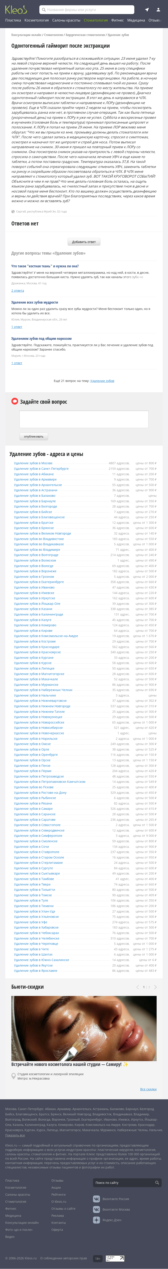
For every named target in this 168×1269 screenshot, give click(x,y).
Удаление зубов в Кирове (35, 630)
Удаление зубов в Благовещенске (43, 517)
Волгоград (13, 1119)
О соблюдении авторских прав (63, 1258)
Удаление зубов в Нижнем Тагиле (43, 711)
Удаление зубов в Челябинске (40, 938)
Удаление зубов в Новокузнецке (42, 717)
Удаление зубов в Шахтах (35, 954)
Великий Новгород (77, 1114)
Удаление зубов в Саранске (37, 814)
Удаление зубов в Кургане (36, 657)
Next (155, 987)
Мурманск (108, 1130)
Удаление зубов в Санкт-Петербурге (45, 468)
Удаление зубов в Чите (33, 949)
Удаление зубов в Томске (35, 895)
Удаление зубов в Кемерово (38, 625)
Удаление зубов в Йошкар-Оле (40, 603)
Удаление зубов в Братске (36, 522)
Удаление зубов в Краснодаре (40, 647)
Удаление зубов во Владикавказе (43, 544)
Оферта (57, 1230)
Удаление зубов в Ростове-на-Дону (44, 792)
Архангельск (81, 1109)
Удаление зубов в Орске (34, 760)
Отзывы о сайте (63, 1208)
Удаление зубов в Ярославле (38, 970)
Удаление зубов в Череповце (39, 943)
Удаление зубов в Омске (34, 744)
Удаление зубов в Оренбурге (39, 754)
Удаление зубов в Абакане (36, 474)
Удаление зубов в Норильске (39, 738)
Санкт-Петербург (31, 1109)
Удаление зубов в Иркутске (37, 598)
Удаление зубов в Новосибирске (42, 727)
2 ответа (17, 290)
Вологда (44, 1119)
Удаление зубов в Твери (34, 884)
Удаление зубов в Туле (32, 900)
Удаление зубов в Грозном (36, 576)
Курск (41, 1130)
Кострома (129, 1125)
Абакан (50, 1109)
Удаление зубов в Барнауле (37, 501)
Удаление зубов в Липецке (36, 668)
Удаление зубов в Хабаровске (39, 927)
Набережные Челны (132, 1130)
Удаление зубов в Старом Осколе (43, 857)
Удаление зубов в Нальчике (38, 695)
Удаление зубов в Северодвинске (43, 830)
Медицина (136, 20)
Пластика (13, 20)
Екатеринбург (91, 1119)
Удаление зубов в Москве (35, 463)
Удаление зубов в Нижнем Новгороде (47, 706)
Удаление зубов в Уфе (32, 922)
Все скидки (148, 1089)
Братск (44, 1114)
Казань (18, 1125)
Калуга (52, 1125)
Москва (10, 1109)
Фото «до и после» (19, 1230)
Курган (29, 1130)
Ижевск (124, 1119)
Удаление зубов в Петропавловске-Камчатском (56, 781)
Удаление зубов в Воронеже (38, 571)
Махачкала (90, 1130)
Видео (9, 1237)
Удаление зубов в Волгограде (39, 555)
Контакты (58, 1222)
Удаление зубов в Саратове (37, 819)
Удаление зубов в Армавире (38, 479)
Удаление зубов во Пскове (36, 787)
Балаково (117, 1109)
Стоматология (96, 20)
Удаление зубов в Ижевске (36, 593)
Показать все (15, 1135)
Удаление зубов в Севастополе (40, 825)
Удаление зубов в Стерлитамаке (41, 862)
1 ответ (16, 327)
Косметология (36, 20)
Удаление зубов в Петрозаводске (43, 776)
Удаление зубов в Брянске (36, 528)
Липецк (52, 1130)
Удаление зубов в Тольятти (37, 889)
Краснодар (146, 1125)
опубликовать (34, 436)
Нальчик (155, 1130)
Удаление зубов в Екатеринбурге (42, 582)
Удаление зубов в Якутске (35, 965)
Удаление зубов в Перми (35, 771)
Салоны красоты (66, 20)
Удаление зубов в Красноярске (40, 652)
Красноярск (14, 1130)
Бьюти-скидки (27, 986)
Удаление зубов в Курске (35, 663)
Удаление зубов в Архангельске (41, 485)
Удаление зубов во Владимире (40, 549)
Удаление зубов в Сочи (33, 846)
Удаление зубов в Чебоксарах (39, 933)
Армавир (64, 1109)
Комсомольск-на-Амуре (103, 1125)
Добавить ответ (84, 242)
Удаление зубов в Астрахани (38, 490)
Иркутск (137, 1119)
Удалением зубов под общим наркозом (41, 338)
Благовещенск (26, 1114)
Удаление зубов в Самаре (35, 808)
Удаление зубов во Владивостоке (43, 539)
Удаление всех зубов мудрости (34, 302)
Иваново (110, 1119)
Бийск (9, 1114)
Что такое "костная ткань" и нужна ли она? (45, 265)
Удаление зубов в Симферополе (42, 835)
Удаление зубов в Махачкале (39, 679)
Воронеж (58, 1119)
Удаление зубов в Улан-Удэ (37, 911)
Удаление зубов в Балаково (37, 495)
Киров (79, 1125)
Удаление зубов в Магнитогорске (43, 674)
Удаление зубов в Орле (33, 749)
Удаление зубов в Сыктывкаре (40, 873)
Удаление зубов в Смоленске (38, 841)
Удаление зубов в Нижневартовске (44, 700)
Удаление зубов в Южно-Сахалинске (46, 960)
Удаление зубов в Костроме (37, 641)
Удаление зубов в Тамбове (36, 879)
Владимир (141, 1114)
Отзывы (155, 20)
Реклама (57, 1215)
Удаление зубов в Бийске (35, 512)
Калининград (35, 1125)
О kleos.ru (58, 1201)
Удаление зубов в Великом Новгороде (47, 533)
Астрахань (100, 1109)
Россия (116, 1199)
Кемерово (65, 1125)
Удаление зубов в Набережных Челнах (48, 690)
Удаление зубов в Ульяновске (39, 916)
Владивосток (102, 1114)
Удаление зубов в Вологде (36, 566)
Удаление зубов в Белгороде (38, 506)
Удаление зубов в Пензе (34, 765)
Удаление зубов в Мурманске (39, 684)
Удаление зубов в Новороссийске (43, 722)
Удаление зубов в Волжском (38, 560)
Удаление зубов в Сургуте (35, 868)
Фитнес (117, 20)
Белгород (147, 1109)
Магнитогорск (70, 1130)
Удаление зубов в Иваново (37, 587)
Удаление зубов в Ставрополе (39, 852)
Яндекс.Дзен (112, 1220)
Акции (56, 1187)
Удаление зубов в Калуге (35, 620)
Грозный (73, 1119)
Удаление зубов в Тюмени (36, 906)
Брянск (56, 1114)
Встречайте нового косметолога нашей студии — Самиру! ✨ (69, 1064)
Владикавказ (122, 1114)
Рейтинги (58, 1194)
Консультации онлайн (22, 1222)
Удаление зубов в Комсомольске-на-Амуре (52, 636)
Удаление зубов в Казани (35, 609)
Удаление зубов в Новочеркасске (43, 733)
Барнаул (132, 1109)
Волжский (29, 1119)
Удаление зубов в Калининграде (42, 614)
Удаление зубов (102, 381)
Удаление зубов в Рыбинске (38, 798)
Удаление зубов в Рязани (35, 803)
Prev (138, 987)
